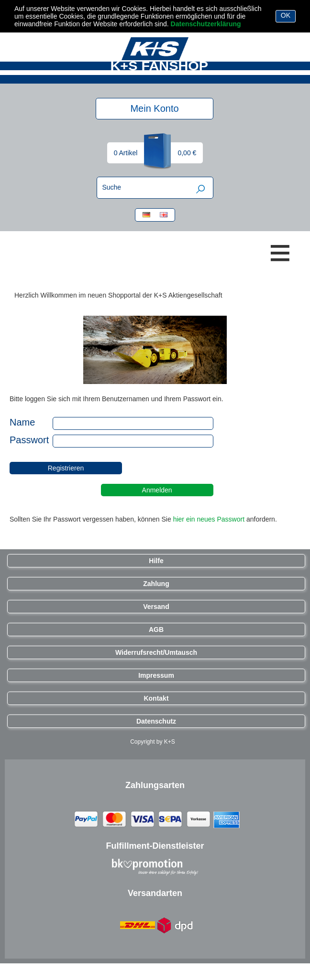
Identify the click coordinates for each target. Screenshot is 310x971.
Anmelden (157, 490)
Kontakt (156, 698)
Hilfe (156, 561)
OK (285, 15)
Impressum (156, 675)
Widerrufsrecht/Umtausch (156, 652)
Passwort (29, 440)
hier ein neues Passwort (208, 519)
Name (30, 422)
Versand (156, 606)
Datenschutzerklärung (206, 24)
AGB (156, 629)
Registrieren (66, 468)
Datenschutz (156, 721)
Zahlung (156, 583)
